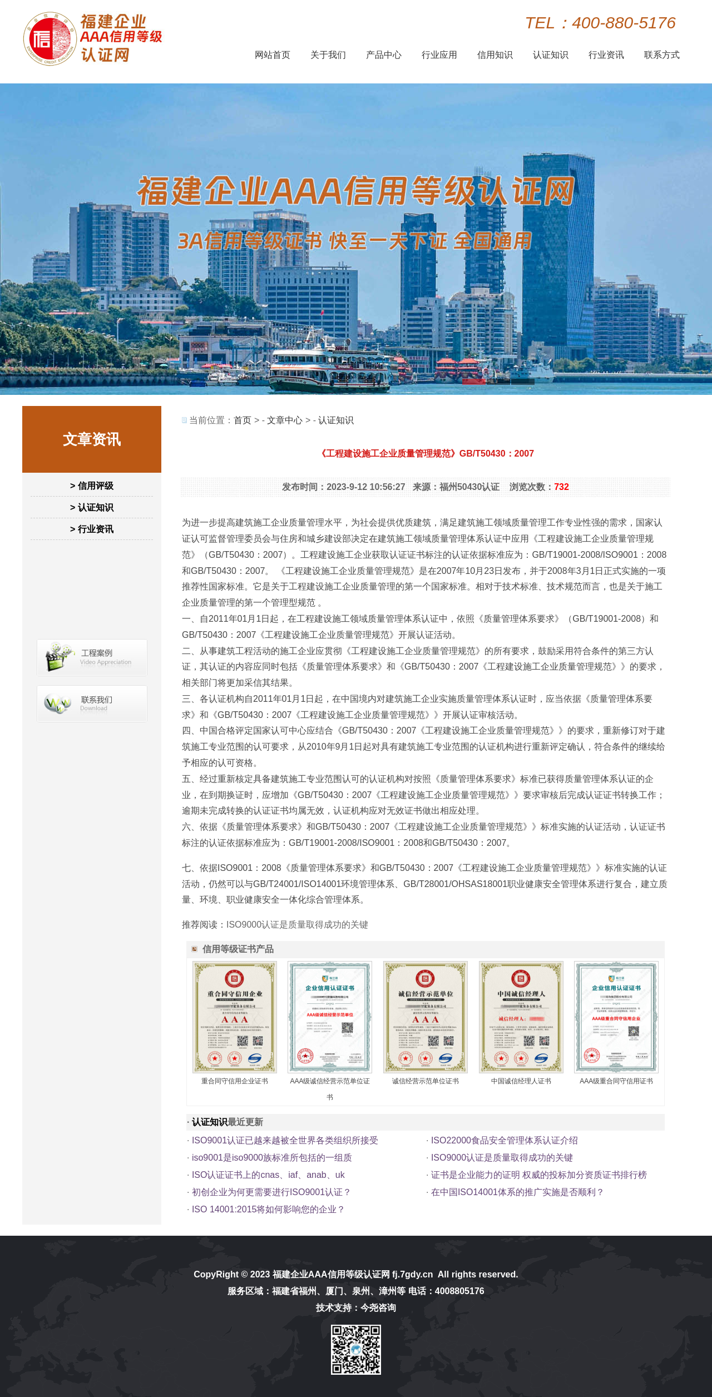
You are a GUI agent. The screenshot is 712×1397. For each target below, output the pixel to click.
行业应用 (439, 55)
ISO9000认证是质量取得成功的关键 (297, 924)
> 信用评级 (91, 486)
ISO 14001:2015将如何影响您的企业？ (269, 1209)
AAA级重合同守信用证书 (616, 1081)
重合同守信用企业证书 (234, 1081)
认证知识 (550, 55)
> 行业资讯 (91, 529)
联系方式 (662, 55)
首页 (242, 420)
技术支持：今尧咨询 (356, 1307)
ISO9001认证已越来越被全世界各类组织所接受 (285, 1140)
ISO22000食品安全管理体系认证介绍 (504, 1140)
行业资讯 (606, 55)
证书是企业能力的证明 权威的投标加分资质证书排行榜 (539, 1175)
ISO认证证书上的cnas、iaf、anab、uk (268, 1175)
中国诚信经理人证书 (521, 1081)
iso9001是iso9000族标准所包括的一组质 (272, 1157)
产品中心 (384, 55)
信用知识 (495, 55)
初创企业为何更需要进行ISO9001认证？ (272, 1192)
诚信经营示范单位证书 (425, 1081)
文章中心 (285, 420)
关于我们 (328, 55)
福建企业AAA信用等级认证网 (331, 1274)
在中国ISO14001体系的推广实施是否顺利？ (518, 1192)
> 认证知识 (91, 507)
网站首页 (272, 55)
